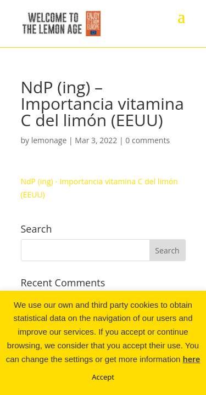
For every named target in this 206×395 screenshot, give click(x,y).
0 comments (147, 140)
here (192, 359)
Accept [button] (103, 377)
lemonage (49, 140)
